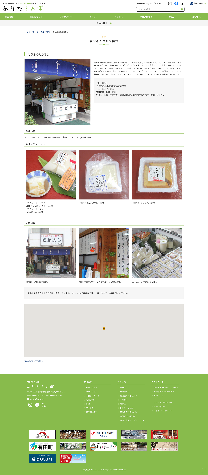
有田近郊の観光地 (127, 416)
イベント (93, 16)
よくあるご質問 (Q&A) (163, 402)
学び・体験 (91, 391)
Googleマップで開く (33, 360)
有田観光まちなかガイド (164, 391)
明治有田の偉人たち (128, 412)
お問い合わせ (146, 16)
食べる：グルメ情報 (41, 31)
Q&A (171, 16)
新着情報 (9, 16)
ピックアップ (66, 16)
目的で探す (102, 23)
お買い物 (90, 399)
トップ (27, 31)
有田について (36, 16)
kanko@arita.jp (37, 399)
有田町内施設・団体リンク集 (132, 420)
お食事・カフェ (92, 395)
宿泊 (88, 404)
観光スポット (91, 387)
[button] (104, 329)
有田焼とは (124, 391)
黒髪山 (123, 404)
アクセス (118, 16)
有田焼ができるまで (128, 395)
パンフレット (196, 16)
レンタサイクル (126, 408)
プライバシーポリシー (163, 410)
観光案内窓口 (91, 412)
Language (198, 3)
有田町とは (124, 387)
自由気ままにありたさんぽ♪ (166, 387)
